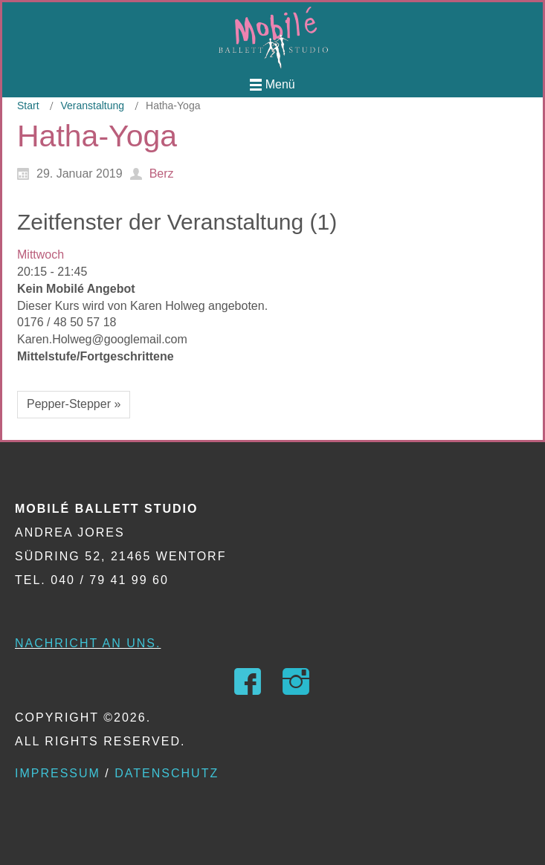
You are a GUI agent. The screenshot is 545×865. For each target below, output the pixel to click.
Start (28, 105)
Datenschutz (167, 773)
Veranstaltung (92, 105)
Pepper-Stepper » (73, 404)
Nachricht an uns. (88, 643)
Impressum (57, 773)
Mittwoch (40, 254)
